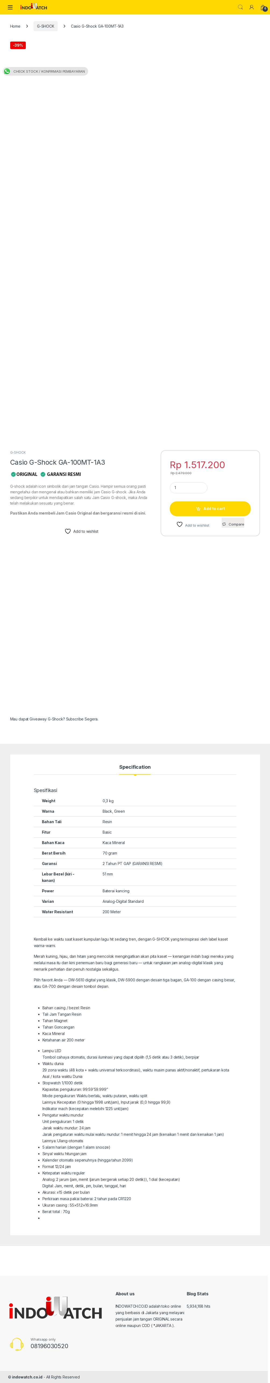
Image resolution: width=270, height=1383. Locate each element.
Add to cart (214, 508)
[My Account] (252, 7)
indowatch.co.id (27, 1377)
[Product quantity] (188, 487)
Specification (134, 767)
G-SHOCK (45, 26)
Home (15, 26)
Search (240, 7)
